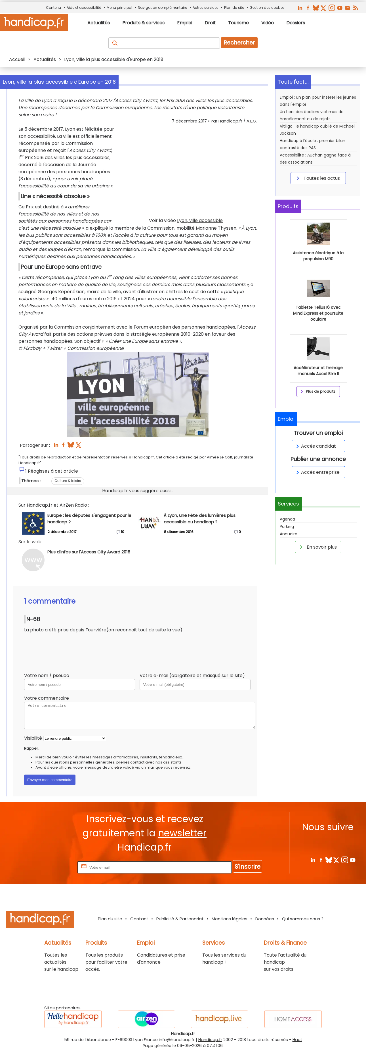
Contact (139, 919)
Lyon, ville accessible (200, 220)
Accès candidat (315, 446)
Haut (297, 1039)
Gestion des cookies (267, 7)
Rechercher (239, 42)
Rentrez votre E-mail (53, 867)
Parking (287, 526)
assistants (172, 762)
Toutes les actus (317, 178)
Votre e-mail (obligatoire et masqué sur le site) (192, 675)
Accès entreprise (317, 472)
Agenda (287, 519)
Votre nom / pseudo (46, 675)
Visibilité (33, 738)
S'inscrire (247, 866)
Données (264, 919)
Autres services (205, 7)
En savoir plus (317, 547)
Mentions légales (229, 919)
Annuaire (288, 534)
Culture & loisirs (67, 480)
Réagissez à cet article (53, 471)
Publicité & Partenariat (180, 919)
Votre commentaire (46, 698)
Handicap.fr (210, 1039)
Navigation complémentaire (162, 7)
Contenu (53, 7)
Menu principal (119, 7)
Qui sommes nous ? (302, 919)
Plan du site (234, 7)
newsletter (182, 833)
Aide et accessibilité (84, 7)
